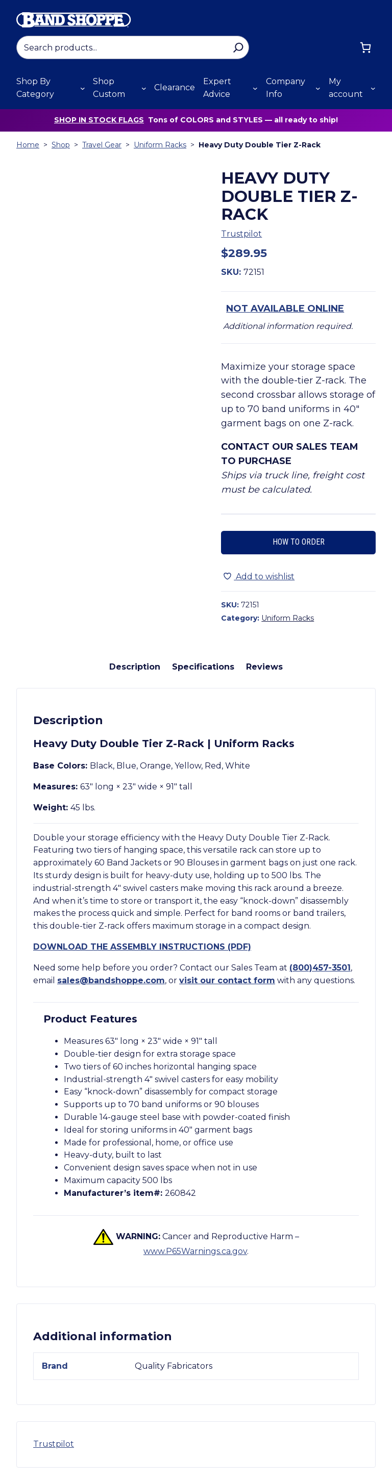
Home (27, 144)
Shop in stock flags (99, 119)
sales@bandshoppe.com (111, 980)
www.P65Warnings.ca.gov (195, 1251)
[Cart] (365, 47)
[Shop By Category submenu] (82, 88)
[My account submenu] (373, 88)
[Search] (238, 47)
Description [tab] (134, 667)
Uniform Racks (160, 144)
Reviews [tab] (264, 667)
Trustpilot (241, 234)
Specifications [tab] (203, 667)
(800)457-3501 (320, 968)
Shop (61, 144)
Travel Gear (101, 144)
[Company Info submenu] (318, 88)
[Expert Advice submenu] (255, 88)
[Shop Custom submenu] (143, 88)
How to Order (299, 542)
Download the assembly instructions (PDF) (142, 947)
